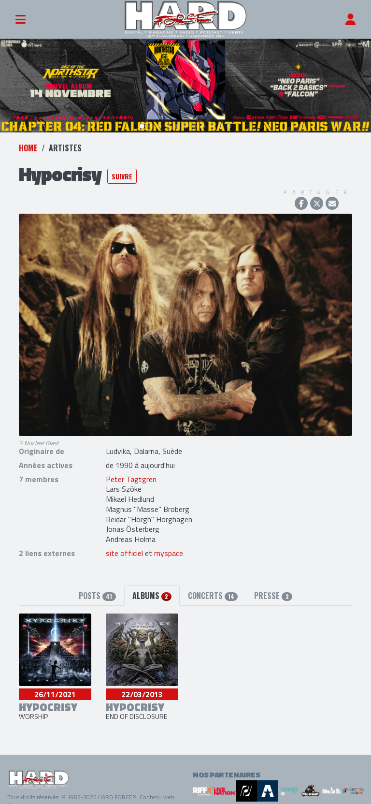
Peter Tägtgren (131, 472)
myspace (168, 546)
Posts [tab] (97, 589)
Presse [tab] (273, 589)
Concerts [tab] (213, 589)
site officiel (124, 546)
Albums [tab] (151, 589)
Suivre (122, 169)
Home (28, 141)
